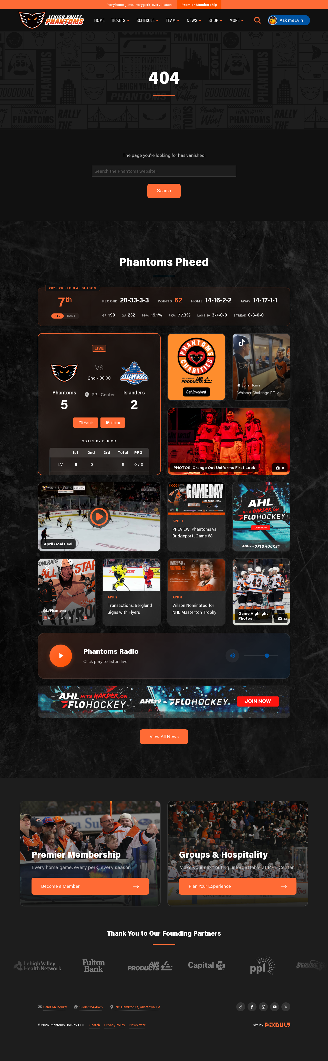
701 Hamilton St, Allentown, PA (137, 1006)
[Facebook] (252, 1006)
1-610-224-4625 (91, 1006)
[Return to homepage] (51, 20)
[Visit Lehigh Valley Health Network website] (44, 966)
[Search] (164, 171)
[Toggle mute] (232, 655)
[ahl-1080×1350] (261, 516)
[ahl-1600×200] (164, 701)
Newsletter (137, 1024)
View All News (164, 736)
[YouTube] (274, 1006)
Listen (112, 422)
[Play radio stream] (60, 656)
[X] (285, 1006)
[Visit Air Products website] (157, 966)
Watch (85, 422)
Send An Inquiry (55, 1006)
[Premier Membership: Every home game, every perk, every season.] (90, 854)
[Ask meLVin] (289, 20)
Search (94, 1024)
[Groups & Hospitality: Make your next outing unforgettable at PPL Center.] (237, 854)
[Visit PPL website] (269, 966)
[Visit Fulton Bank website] (100, 966)
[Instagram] (263, 1006)
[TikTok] (240, 1006)
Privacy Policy (114, 1024)
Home (99, 20)
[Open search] (257, 20)
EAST (71, 316)
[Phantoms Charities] (196, 367)
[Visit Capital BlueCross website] (213, 966)
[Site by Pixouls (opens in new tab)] (277, 1025)
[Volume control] (261, 655)
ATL (57, 316)
